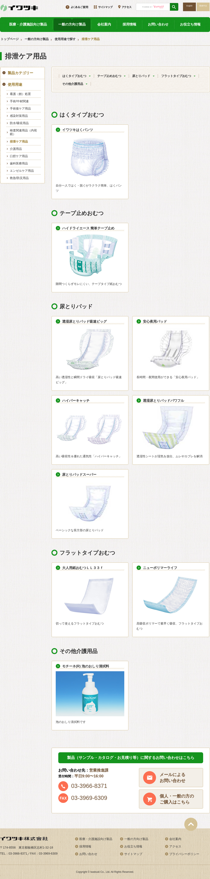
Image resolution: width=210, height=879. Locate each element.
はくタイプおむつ (74, 76)
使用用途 (15, 85)
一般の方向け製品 (72, 24)
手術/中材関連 (19, 101)
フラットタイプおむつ (176, 76)
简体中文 (203, 6)
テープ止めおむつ (109, 76)
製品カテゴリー (20, 73)
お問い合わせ (158, 24)
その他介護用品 (72, 84)
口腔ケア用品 (19, 156)
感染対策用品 (19, 115)
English (189, 6)
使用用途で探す (65, 39)
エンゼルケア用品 (22, 170)
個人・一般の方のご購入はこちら (177, 799)
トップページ (10, 39)
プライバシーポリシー (184, 854)
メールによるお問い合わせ (172, 777)
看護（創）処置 (20, 94)
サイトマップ (133, 854)
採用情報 (129, 24)
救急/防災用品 (19, 178)
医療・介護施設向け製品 (28, 24)
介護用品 (16, 149)
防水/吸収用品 (19, 123)
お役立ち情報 (190, 24)
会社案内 (104, 24)
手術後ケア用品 (20, 108)
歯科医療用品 (19, 163)
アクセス (175, 846)
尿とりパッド (141, 76)
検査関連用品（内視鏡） (23, 132)
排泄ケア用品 (19, 141)
